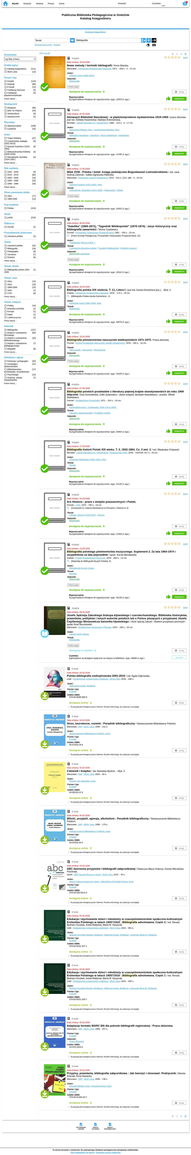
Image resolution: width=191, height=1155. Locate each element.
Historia (39, 3)
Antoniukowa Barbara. (107, 130)
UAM (78, 505)
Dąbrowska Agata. (82, 686)
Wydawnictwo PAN (118, 453)
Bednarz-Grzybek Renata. (86, 935)
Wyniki (15, 3)
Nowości (27, 3)
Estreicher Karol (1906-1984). (85, 303)
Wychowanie (99, 350)
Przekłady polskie (102, 413)
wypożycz (179, 98)
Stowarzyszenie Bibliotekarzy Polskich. (90, 733)
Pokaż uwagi (73, 87)
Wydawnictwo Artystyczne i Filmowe (94, 627)
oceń (185, 57)
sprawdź (179, 657)
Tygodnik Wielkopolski (108, 248)
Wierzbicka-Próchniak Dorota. (117, 881)
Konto (61, 3)
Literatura (94, 135)
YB (141, 3)
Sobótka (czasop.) (128, 248)
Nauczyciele (75, 350)
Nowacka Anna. (102, 1086)
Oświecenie (109, 190)
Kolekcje (56, 45)
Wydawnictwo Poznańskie (87, 400)
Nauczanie (87, 350)
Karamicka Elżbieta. (81, 130)
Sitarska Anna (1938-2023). (82, 75)
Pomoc (51, 3)
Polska (120, 190)
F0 (163, 3)
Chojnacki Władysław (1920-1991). (87, 459)
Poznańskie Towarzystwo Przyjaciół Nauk (95, 232)
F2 (175, 3)
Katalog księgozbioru (95, 32)
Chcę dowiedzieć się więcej (82, 1152)
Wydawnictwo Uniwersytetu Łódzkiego (90, 679)
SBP (80, 727)
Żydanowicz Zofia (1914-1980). (102, 407)
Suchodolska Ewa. (78, 407)
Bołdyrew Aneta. (116, 935)
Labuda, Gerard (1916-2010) (82, 515)
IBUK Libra (115, 679)
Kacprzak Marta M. (143, 935)
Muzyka (73, 573)
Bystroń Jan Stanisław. (82, 781)
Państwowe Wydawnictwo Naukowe (94, 68)
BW (135, 3)
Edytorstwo (124, 135)
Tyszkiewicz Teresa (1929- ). (82, 243)
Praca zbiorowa (76, 1041)
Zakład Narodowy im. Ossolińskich (92, 123)
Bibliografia (74, 81)
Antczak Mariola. (80, 1086)
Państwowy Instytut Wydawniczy (93, 178)
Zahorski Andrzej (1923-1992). (85, 185)
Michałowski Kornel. (81, 568)
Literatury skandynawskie (81, 413)
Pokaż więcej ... (10, 99)
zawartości (79, 254)
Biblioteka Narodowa (78, 135)
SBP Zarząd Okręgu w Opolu (87, 874)
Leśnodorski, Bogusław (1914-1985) (85, 190)
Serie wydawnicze (109, 135)
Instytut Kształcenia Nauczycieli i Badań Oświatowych (100, 343)
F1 (168, 3)
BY (147, 3)
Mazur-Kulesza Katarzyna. (84, 881)
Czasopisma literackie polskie (83, 248)
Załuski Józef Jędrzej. (79, 634)
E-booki (72, 691)
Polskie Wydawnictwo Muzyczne (90, 558)
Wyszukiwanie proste (43, 45)
